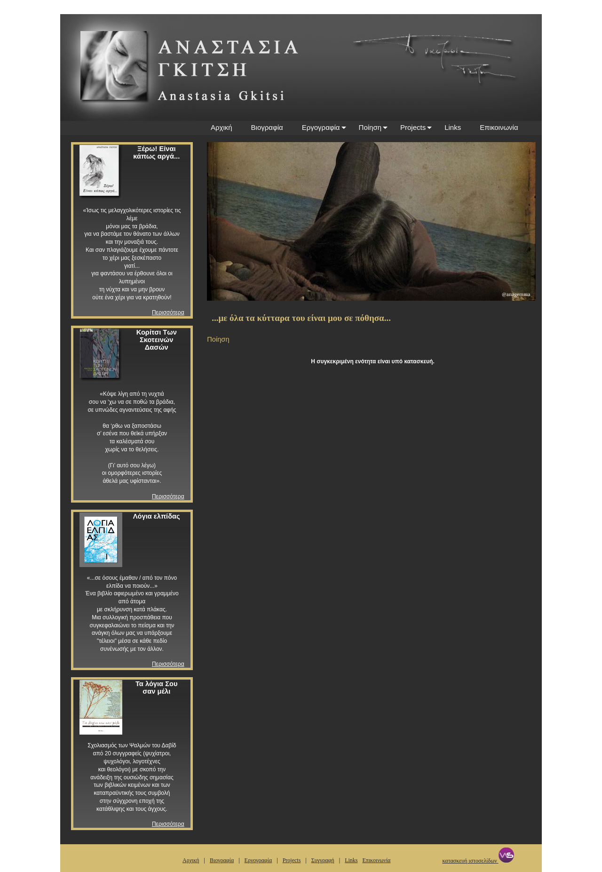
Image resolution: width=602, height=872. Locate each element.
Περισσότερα (168, 312)
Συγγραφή (322, 860)
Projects (413, 127)
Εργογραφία (321, 127)
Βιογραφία (267, 127)
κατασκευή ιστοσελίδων (478, 860)
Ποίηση (370, 127)
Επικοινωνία (499, 127)
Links (452, 127)
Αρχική (221, 127)
